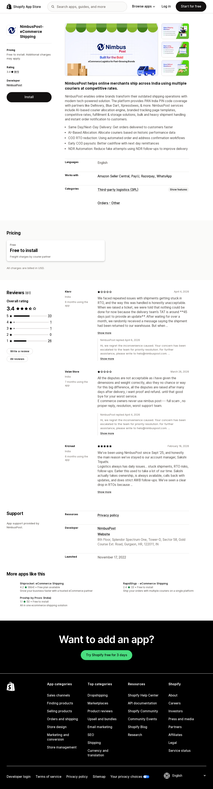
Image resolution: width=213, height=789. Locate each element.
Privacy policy (108, 515)
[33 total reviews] (50, 316)
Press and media (181, 719)
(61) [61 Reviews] (16, 71)
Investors (175, 711)
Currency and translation (98, 753)
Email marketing (100, 727)
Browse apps (143, 6)
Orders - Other (109, 203)
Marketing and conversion (58, 737)
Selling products (59, 711)
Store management (62, 747)
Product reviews (100, 711)
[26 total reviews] (50, 341)
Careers (174, 703)
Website (104, 534)
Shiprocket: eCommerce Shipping (42, 583)
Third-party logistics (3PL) (118, 190)
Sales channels (58, 695)
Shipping (94, 743)
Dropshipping (98, 695)
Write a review (19, 351)
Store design (57, 727)
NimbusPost (14, 85)
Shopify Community (143, 711)
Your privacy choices (126, 777)
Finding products (60, 703)
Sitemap (99, 777)
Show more (104, 333)
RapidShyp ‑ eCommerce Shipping (145, 583)
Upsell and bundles (102, 719)
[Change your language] (188, 775)
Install (29, 97)
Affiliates (175, 735)
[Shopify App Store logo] (24, 6)
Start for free (191, 6)
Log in (166, 6)
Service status (179, 751)
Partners (175, 727)
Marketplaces (98, 703)
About (172, 695)
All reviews (17, 359)
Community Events (142, 719)
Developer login (19, 777)
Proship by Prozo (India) (35, 597)
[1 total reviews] (51, 322)
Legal (172, 743)
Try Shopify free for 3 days (106, 655)
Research (135, 735)
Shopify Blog (137, 727)
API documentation (142, 703)
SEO (91, 735)
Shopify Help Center (143, 695)
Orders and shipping (62, 719)
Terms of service (48, 777)
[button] (55, 587)
